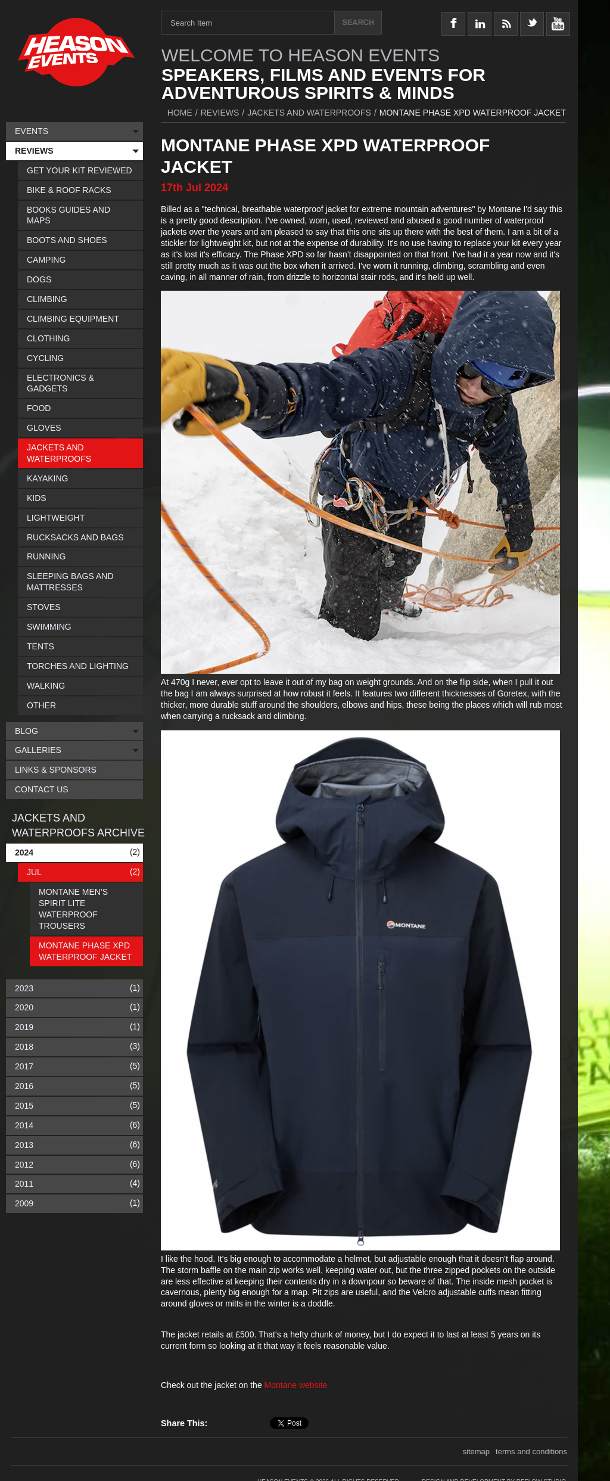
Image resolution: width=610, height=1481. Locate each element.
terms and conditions (531, 1449)
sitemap (476, 1449)
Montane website (296, 1385)
